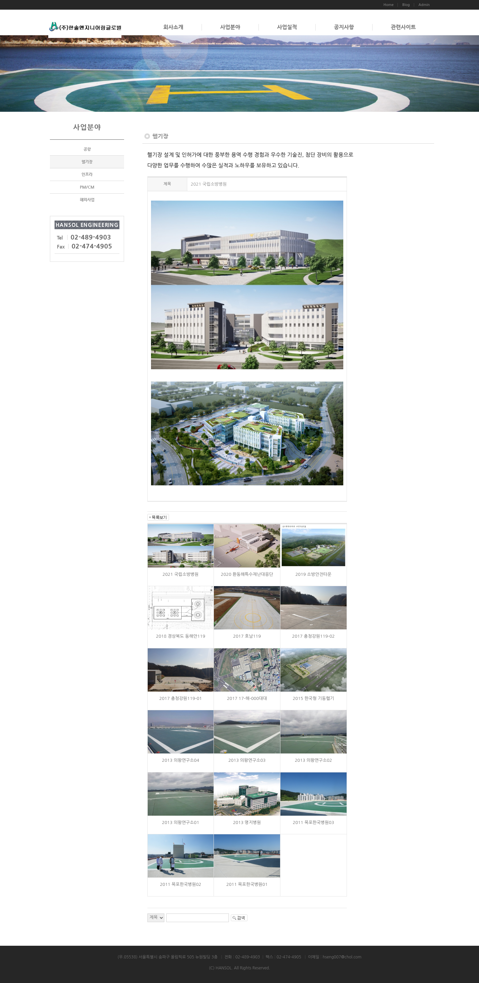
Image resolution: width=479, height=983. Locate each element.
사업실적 (287, 27)
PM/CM (87, 187)
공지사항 (344, 27)
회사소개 (173, 27)
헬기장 (86, 161)
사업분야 (230, 27)
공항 (87, 149)
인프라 (86, 174)
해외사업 (87, 199)
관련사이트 (403, 27)
